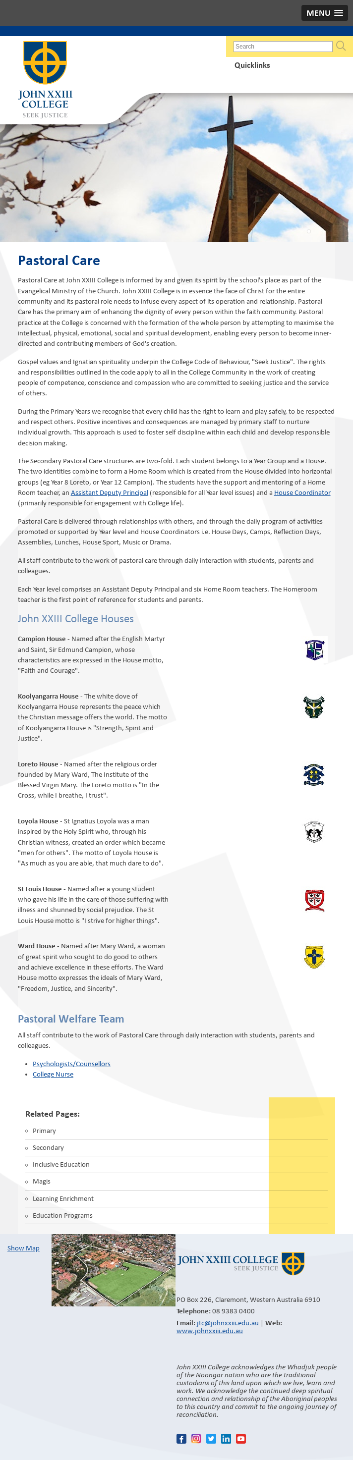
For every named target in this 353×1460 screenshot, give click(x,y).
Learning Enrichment (63, 1198)
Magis (42, 1181)
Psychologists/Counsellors (72, 1064)
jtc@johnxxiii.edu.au (228, 1323)
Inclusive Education (61, 1164)
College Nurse (53, 1074)
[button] (324, 13)
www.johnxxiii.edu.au (209, 1331)
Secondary (48, 1147)
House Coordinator (302, 492)
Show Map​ (23, 1248)
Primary (44, 1131)
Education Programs (63, 1215)
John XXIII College (45, 80)
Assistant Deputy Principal (109, 492)
